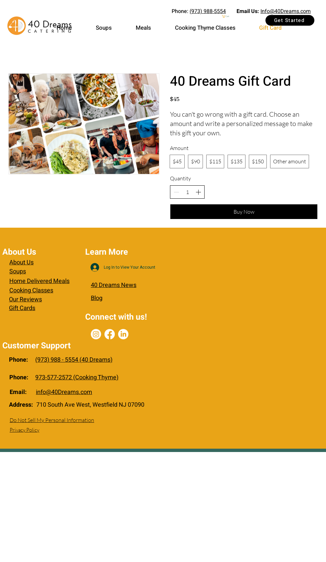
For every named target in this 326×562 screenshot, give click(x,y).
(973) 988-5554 (208, 11)
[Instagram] (96, 334)
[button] (239, 16)
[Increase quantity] (198, 192)
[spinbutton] (187, 192)
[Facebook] (109, 334)
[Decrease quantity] (176, 192)
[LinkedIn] (123, 334)
